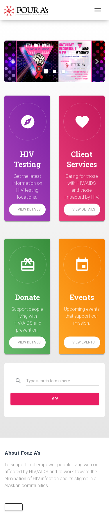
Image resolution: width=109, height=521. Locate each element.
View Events (83, 342)
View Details (29, 209)
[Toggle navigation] (98, 10)
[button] (11, 61)
